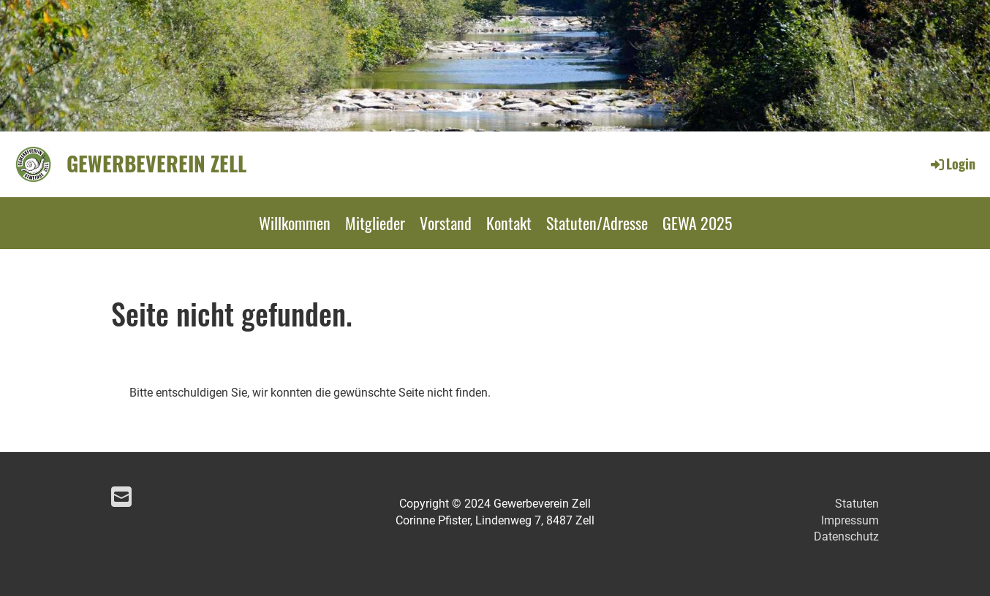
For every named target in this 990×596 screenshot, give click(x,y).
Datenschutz (846, 536)
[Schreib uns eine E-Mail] (121, 497)
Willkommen (294, 222)
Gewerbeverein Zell (156, 163)
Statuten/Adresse (597, 222)
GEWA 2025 (697, 222)
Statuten (857, 504)
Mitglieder (375, 222)
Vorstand (446, 222)
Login (952, 163)
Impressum (850, 520)
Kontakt (509, 222)
